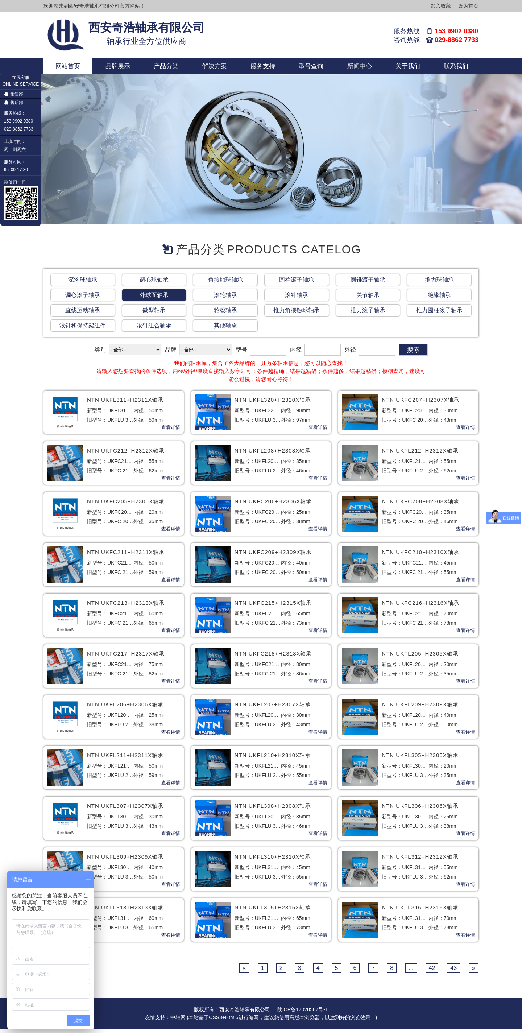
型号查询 (311, 68)
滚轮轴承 (225, 299)
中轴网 (178, 1022)
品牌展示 (118, 68)
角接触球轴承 (225, 284)
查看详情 (170, 431)
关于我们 (408, 68)
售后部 (13, 103)
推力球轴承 (439, 284)
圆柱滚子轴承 (296, 284)
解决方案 (215, 68)
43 (453, 972)
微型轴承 (154, 314)
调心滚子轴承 (82, 299)
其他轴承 (225, 330)
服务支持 (263, 68)
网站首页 (68, 68)
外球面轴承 (154, 299)
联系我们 (456, 68)
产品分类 (166, 68)
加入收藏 (441, 6)
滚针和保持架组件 (82, 330)
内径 (296, 354)
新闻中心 (360, 68)
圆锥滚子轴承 (368, 284)
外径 (350, 354)
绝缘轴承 (439, 299)
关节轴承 (368, 299)
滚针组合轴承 (154, 330)
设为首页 (468, 6)
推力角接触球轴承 (296, 314)
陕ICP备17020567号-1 (302, 1014)
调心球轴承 (154, 284)
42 (432, 972)
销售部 (13, 94)
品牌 (171, 354)
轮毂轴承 (225, 314)
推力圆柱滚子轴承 (439, 314)
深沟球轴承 (82, 284)
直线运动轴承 (82, 314)
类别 (100, 354)
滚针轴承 (296, 299)
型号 (241, 354)
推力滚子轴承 (368, 314)
